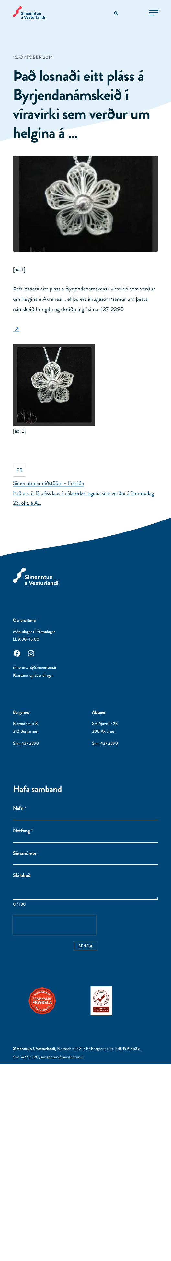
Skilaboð (22, 875)
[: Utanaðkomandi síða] (16, 329)
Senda (85, 946)
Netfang (23, 831)
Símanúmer (25, 853)
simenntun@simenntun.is (35, 668)
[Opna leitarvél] (116, 13)
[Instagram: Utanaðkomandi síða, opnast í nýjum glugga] (31, 652)
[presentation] (54, 925)
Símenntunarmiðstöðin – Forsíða (48, 483)
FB (20, 470)
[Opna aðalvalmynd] (153, 12)
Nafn (19, 808)
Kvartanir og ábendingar (33, 675)
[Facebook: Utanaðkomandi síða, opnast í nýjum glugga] (17, 652)
